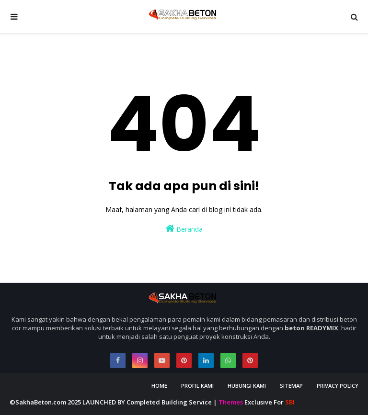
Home (159, 385)
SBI (290, 402)
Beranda (184, 229)
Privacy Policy (337, 385)
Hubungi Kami (247, 385)
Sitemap (291, 385)
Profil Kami (197, 385)
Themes (230, 402)
